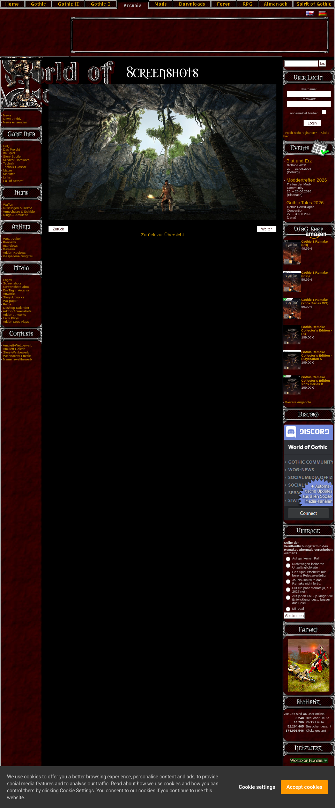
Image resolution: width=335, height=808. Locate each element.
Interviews (10, 245)
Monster (9, 174)
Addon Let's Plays (16, 321)
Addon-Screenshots (17, 311)
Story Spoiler (12, 156)
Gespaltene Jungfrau (18, 256)
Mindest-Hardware (16, 160)
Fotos (7, 304)
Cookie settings (257, 790)
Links (7, 177)
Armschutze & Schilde (19, 211)
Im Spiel (9, 153)
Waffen (8, 204)
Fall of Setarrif (13, 181)
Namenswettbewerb (17, 359)
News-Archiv (12, 119)
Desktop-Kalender (16, 308)
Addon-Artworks (14, 315)
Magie (7, 170)
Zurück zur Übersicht (162, 234)
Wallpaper (10, 301)
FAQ (6, 146)
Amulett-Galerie (14, 349)
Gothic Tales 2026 (304, 202)
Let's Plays (11, 318)
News (7, 115)
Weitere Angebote (298, 402)
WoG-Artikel (12, 239)
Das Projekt (11, 149)
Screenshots (12, 283)
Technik (8, 163)
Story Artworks (13, 297)
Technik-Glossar (15, 167)
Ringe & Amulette (15, 215)
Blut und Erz (299, 160)
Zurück (58, 229)
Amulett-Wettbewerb (17, 345)
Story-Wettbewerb (16, 352)
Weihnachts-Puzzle (17, 356)
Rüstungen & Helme (17, 208)
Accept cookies (304, 790)
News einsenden (15, 122)
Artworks (9, 294)
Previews (9, 242)
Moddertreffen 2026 (306, 180)
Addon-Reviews (14, 252)
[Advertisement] (200, 35)
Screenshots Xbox (16, 287)
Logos (7, 280)
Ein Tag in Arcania (16, 290)
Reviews (9, 249)
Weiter (266, 229)
